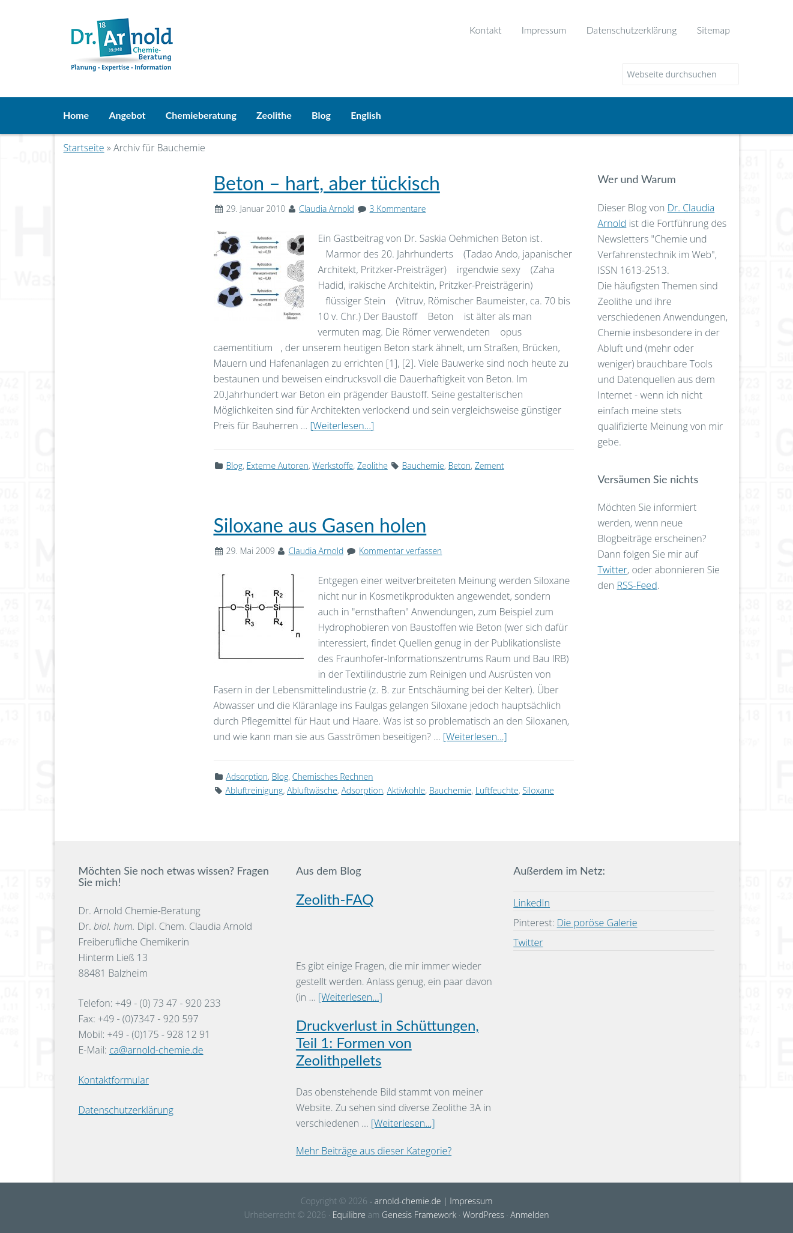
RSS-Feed (637, 584)
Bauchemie (423, 464)
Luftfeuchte (497, 789)
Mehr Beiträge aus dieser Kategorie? (373, 1150)
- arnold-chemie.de (404, 1200)
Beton (459, 464)
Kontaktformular (114, 1078)
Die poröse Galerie (597, 922)
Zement (489, 464)
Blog (234, 464)
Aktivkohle (406, 789)
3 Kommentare (398, 207)
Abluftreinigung (254, 789)
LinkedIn (531, 902)
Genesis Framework (419, 1213)
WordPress (483, 1213)
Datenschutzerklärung (126, 1108)
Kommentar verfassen (400, 550)
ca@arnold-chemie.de (156, 1048)
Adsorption (247, 775)
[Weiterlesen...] (342, 424)
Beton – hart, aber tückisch (327, 181)
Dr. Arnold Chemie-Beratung (214, 37)
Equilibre (349, 1213)
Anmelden (529, 1213)
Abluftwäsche (312, 789)
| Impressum (466, 1200)
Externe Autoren (278, 464)
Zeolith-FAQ (335, 898)
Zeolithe (372, 464)
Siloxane (538, 789)
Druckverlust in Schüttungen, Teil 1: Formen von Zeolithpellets (387, 1042)
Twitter (612, 569)
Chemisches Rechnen (332, 775)
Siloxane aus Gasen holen (320, 524)
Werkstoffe (332, 464)
